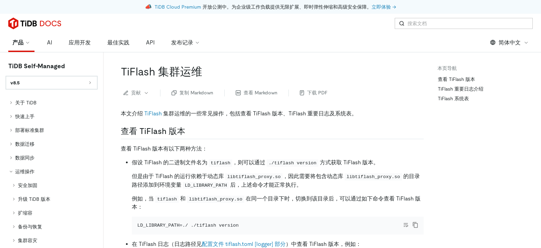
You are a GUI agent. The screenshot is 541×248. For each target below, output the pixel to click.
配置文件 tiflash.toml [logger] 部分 (244, 234)
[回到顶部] (525, 185)
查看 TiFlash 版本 (456, 60)
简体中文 (509, 23)
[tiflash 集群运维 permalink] (208, 52)
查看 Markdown (256, 73)
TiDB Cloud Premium (178, 7)
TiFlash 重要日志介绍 (460, 69)
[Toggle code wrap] (406, 205)
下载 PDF (313, 73)
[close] (527, 208)
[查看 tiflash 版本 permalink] (191, 112)
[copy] (415, 205)
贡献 (136, 73)
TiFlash (153, 94)
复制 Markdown (192, 73)
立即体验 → (384, 7)
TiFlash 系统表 (453, 79)
